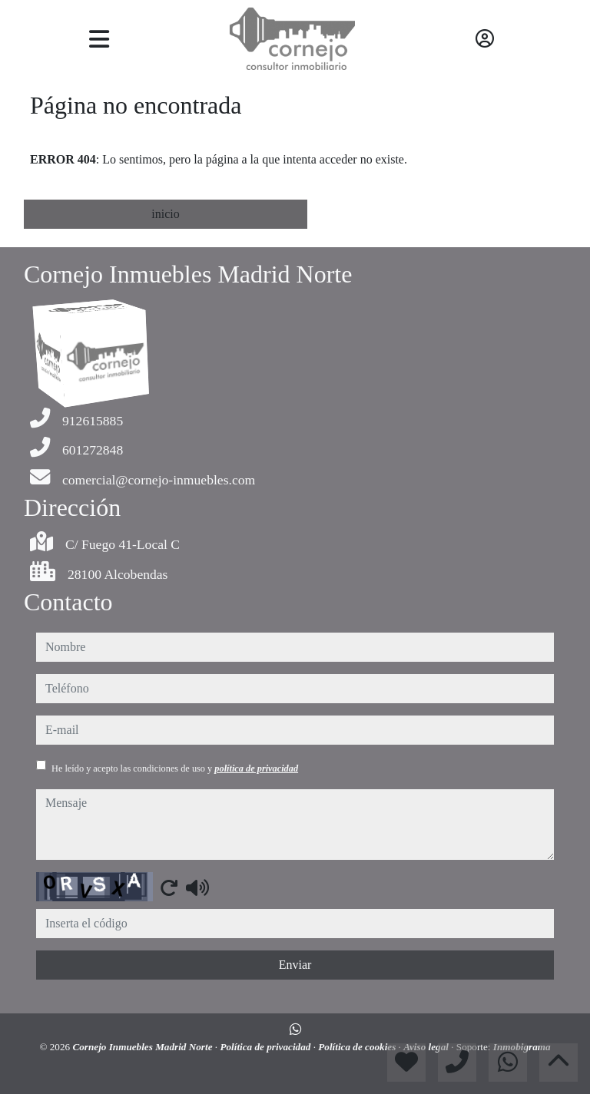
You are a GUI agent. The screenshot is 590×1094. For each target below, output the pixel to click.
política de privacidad (256, 768)
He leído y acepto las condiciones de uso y (174, 768)
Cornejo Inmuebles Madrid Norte (143, 1047)
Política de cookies (358, 1047)
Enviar (295, 964)
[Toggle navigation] (99, 39)
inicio (165, 213)
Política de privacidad (266, 1047)
